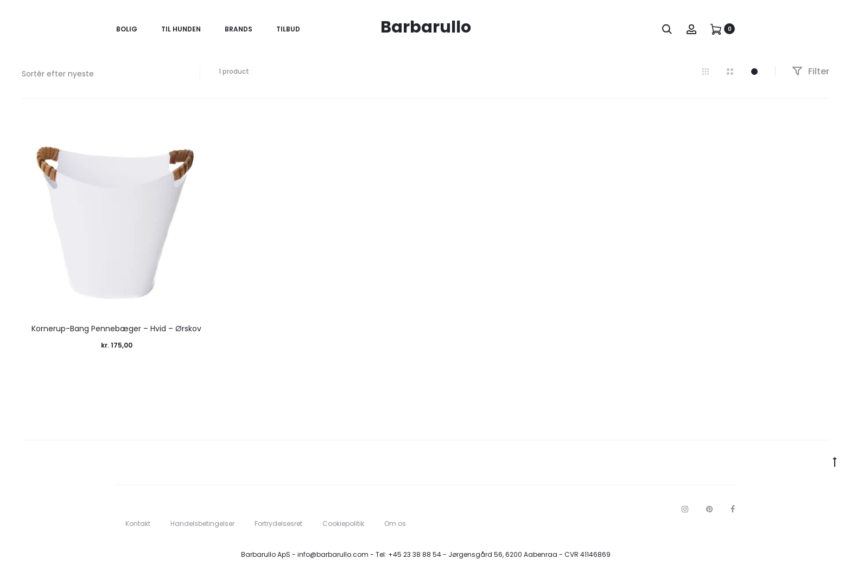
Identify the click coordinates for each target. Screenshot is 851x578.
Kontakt (137, 523)
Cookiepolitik (343, 523)
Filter (810, 71)
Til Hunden (181, 29)
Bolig (126, 29)
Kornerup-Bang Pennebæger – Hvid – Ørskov (116, 328)
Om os (395, 523)
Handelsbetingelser (202, 523)
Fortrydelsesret (278, 523)
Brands (238, 29)
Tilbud (288, 29)
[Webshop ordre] (102, 74)
